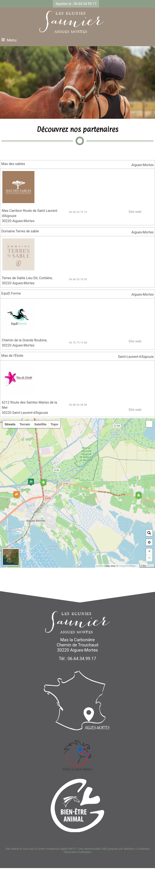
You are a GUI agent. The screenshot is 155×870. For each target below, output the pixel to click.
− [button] (149, 558)
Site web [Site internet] (135, 212)
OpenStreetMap (127, 566)
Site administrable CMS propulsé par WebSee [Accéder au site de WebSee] (106, 848)
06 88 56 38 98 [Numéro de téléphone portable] (78, 404)
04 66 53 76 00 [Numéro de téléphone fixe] (78, 279)
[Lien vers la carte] (128, 165)
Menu (11, 40)
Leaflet (99, 566)
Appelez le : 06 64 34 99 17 (75, 4)
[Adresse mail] (125, 279)
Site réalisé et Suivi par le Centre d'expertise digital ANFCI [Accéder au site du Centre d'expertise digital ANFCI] (41, 848)
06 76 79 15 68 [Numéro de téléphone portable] (78, 342)
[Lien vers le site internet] (18, 202)
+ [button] (149, 552)
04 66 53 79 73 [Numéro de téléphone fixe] (78, 212)
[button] (149, 424)
